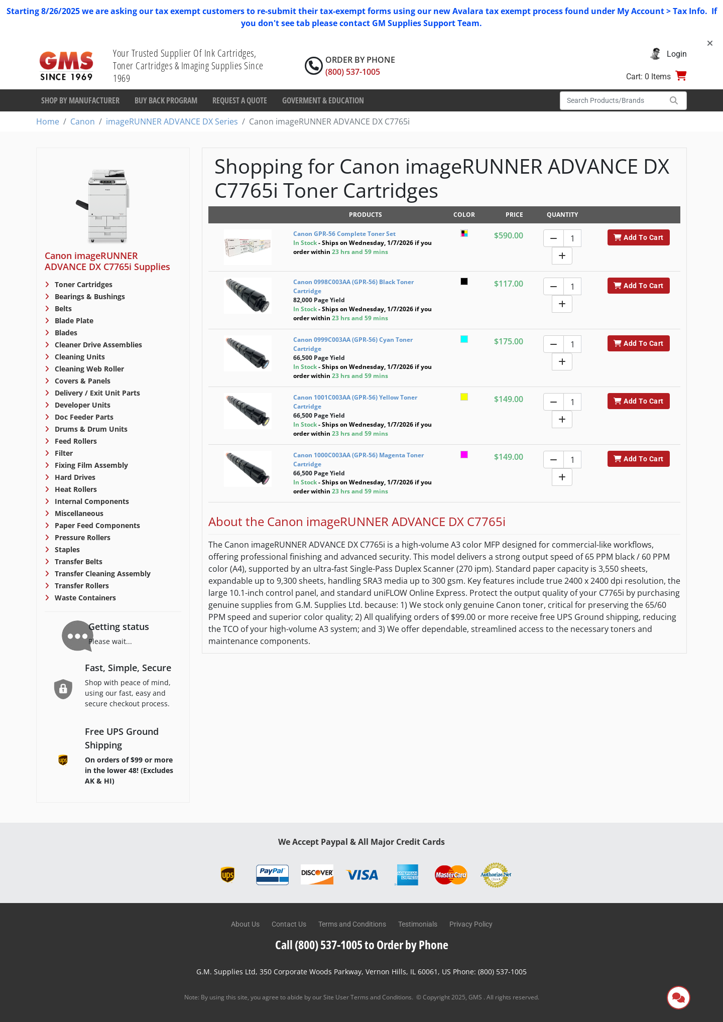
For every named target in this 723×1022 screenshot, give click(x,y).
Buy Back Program (166, 100)
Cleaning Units (79, 356)
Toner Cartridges (82, 284)
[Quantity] (572, 238)
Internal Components (91, 501)
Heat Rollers (75, 489)
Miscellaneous (78, 513)
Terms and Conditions (352, 924)
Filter (63, 453)
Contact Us (289, 924)
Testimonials (417, 924)
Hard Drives (74, 477)
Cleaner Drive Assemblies (97, 344)
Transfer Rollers (81, 585)
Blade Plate (73, 320)
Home (47, 121)
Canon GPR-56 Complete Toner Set (344, 233)
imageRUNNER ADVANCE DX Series (172, 121)
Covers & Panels (81, 381)
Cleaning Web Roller (88, 368)
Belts (62, 308)
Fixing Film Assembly (90, 465)
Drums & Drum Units (90, 429)
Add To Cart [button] (638, 237)
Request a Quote (239, 100)
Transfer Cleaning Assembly (102, 573)
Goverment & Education (323, 100)
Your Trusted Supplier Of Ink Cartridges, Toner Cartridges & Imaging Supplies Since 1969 (188, 65)
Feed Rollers (75, 441)
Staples (66, 549)
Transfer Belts (77, 561)
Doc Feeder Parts (83, 417)
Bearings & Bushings (89, 296)
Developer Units (81, 405)
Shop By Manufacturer (80, 100)
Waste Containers (84, 597)
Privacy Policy (471, 924)
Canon (82, 121)
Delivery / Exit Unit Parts (96, 393)
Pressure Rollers (81, 537)
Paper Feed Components (96, 525)
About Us (245, 924)
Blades (65, 332)
